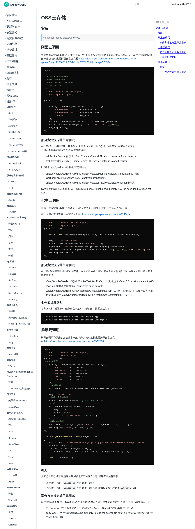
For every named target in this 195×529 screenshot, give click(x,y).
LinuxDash (13, 407)
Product (12, 518)
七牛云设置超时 (168, 57)
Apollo (11, 200)
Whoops (12, 366)
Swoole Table (14, 138)
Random (12, 438)
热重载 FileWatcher (17, 400)
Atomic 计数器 (15, 145)
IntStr (11, 463)
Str (9, 450)
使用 (10, 512)
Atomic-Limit (14, 163)
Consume (12, 525)
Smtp (10, 342)
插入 (10, 230)
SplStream (13, 286)
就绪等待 (13, 126)
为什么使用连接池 (17, 317)
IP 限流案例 (14, 169)
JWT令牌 (13, 475)
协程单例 (13, 119)
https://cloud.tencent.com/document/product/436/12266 (74, 341)
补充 (162, 67)
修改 (10, 243)
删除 (10, 236)
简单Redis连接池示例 (19, 324)
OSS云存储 (162, 27)
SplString (12, 299)
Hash (10, 431)
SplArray (12, 267)
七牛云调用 (164, 47)
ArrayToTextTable (17, 419)
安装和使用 (14, 223)
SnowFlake (13, 444)
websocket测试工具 (181, 4)
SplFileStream (15, 293)
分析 (10, 255)
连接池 (11, 311)
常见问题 (13, 500)
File (10, 425)
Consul (11, 181)
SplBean (12, 274)
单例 (10, 113)
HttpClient (13, 336)
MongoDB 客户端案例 (19, 388)
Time (10, 457)
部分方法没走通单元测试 (173, 42)
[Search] (150, 4)
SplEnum (12, 280)
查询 (10, 249)
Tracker (12, 212)
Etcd (10, 188)
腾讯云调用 (164, 62)
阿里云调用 (164, 37)
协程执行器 (14, 132)
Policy (11, 482)
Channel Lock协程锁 (18, 151)
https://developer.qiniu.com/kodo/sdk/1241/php (106, 214)
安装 (10, 382)
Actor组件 (13, 354)
